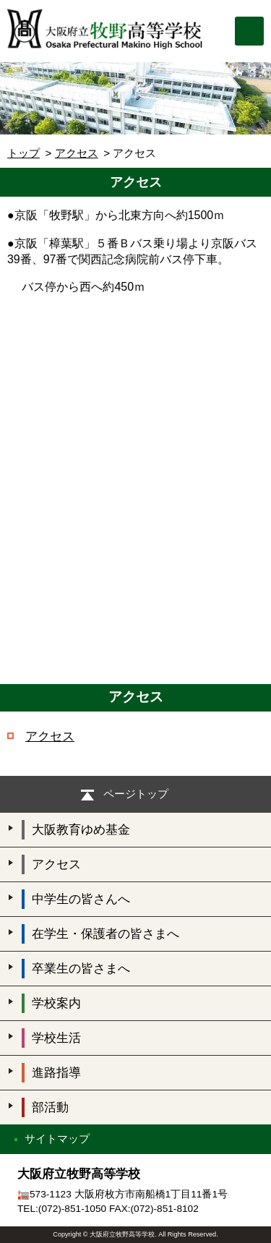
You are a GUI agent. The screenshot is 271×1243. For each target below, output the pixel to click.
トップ (23, 153)
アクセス (76, 153)
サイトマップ (57, 1138)
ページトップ (135, 793)
